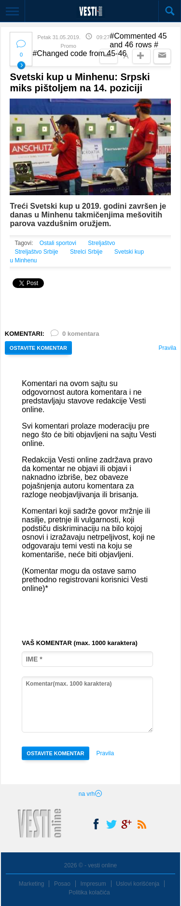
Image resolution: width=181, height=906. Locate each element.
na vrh (90, 794)
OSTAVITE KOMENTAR (38, 348)
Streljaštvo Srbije (36, 251)
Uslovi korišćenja (137, 883)
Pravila (167, 348)
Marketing (31, 883)
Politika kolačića (89, 892)
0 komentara (74, 335)
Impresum (93, 883)
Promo (68, 46)
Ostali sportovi (58, 243)
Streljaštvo (101, 243)
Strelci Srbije (86, 251)
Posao (62, 883)
